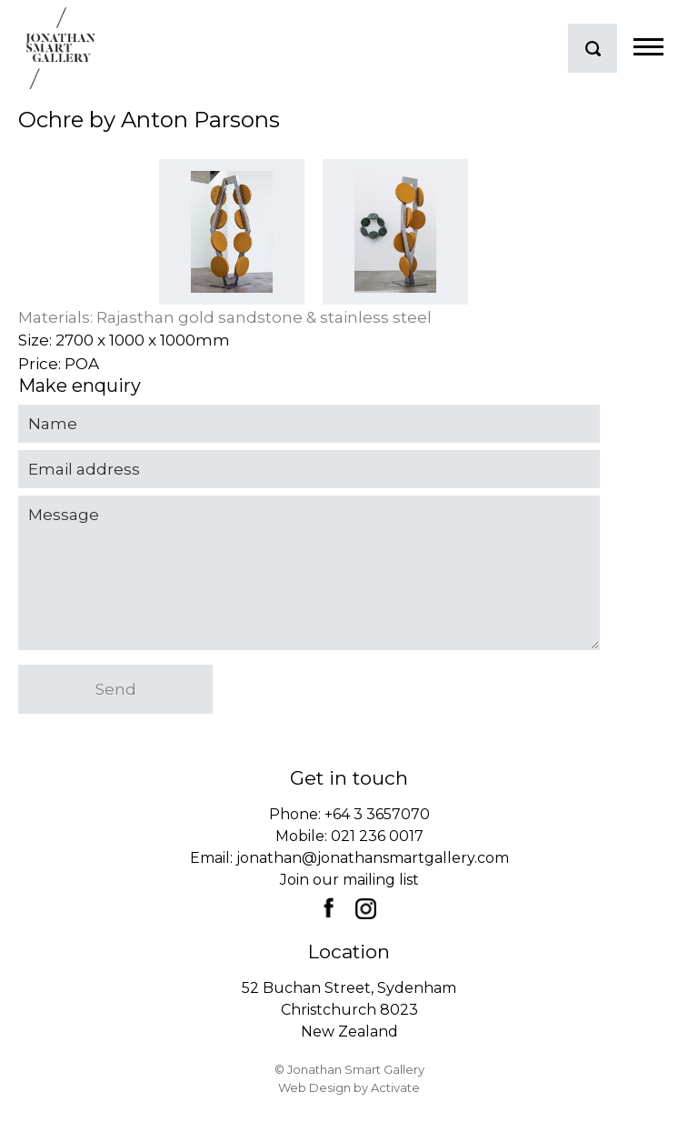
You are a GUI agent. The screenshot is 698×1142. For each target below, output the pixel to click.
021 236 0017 (377, 836)
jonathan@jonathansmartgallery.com (372, 858)
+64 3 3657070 (377, 814)
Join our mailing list (349, 879)
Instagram (365, 908)
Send (115, 689)
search (592, 48)
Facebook (328, 907)
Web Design (314, 1087)
